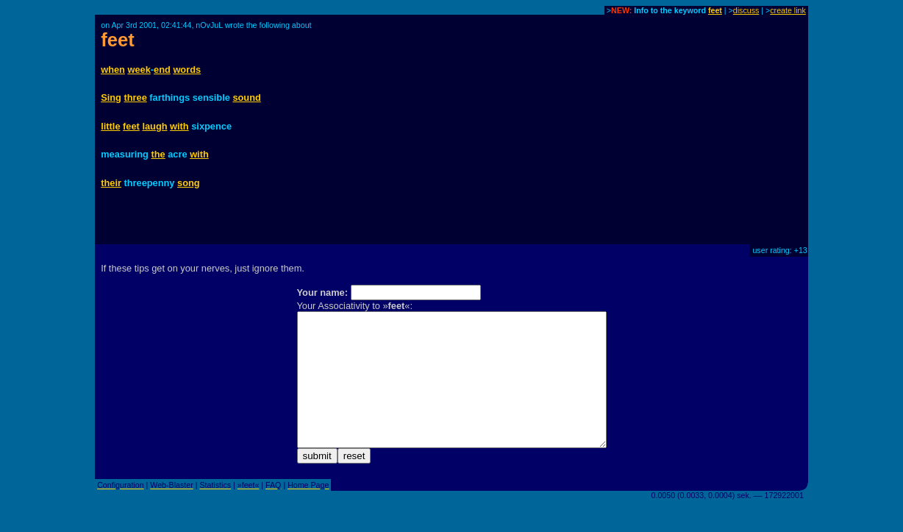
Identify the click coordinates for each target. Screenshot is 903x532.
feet (715, 10)
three (135, 97)
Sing (111, 97)
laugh (154, 126)
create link (788, 10)
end (162, 69)
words (187, 69)
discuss (746, 10)
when (113, 69)
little (110, 126)
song (188, 182)
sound (246, 97)
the (158, 154)
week (138, 69)
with (179, 126)
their (111, 182)
